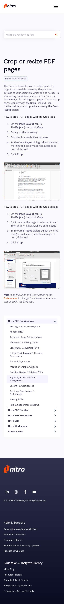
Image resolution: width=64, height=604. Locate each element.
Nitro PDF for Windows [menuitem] (21, 321)
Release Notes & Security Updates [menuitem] (21, 545)
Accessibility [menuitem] (16, 331)
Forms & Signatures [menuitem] (20, 361)
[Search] (57, 34)
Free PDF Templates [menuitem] (15, 534)
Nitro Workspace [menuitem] (17, 426)
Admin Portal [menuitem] (15, 431)
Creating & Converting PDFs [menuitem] (24, 347)
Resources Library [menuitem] (13, 574)
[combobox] (29, 34)
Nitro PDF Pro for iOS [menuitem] (20, 415)
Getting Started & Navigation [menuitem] (25, 326)
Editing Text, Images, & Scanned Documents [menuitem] (26, 355)
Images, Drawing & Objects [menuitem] (24, 366)
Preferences (11, 298)
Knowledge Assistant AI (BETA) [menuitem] (20, 529)
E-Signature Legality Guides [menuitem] (18, 585)
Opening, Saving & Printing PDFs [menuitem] (26, 372)
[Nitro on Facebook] (25, 492)
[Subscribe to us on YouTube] (34, 492)
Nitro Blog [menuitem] (9, 569)
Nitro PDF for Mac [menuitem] (18, 410)
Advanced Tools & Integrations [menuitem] (26, 337)
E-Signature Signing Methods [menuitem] (19, 591)
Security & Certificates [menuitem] (22, 385)
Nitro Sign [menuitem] (13, 420)
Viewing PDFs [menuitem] (16, 399)
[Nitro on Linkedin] (7, 492)
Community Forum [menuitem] (13, 540)
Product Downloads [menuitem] (14, 550)
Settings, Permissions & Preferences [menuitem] (22, 393)
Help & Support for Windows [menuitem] (24, 404)
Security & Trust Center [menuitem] (16, 580)
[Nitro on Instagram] (16, 492)
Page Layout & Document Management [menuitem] (23, 379)
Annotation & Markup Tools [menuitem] (24, 342)
